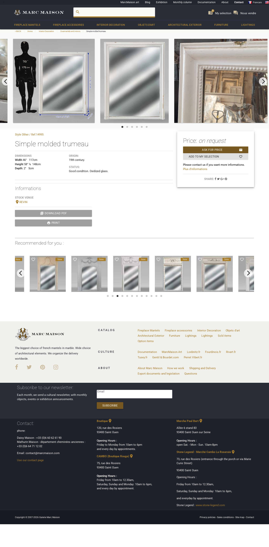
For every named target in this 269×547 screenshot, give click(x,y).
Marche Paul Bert (190, 421)
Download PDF (53, 213)
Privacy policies (208, 517)
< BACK (18, 31)
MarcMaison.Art (172, 352)
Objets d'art (146, 24)
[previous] (6, 81)
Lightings (248, 24)
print (53, 222)
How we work (175, 368)
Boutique (104, 421)
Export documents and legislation (159, 373)
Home (30, 31)
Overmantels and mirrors (70, 31)
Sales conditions (225, 517)
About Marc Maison (150, 368)
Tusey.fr (142, 357)
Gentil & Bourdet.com (165, 357)
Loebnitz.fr (193, 352)
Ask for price (222, 150)
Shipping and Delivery (202, 368)
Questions (190, 373)
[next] (263, 81)
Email (100, 391)
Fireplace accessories (68, 24)
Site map (240, 517)
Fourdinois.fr (213, 352)
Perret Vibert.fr (193, 357)
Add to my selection (216, 156)
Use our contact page (30, 460)
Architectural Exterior (185, 24)
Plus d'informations (195, 169)
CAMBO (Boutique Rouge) (115, 456)
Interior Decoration (111, 24)
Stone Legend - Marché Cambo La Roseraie (206, 452)
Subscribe (110, 405)
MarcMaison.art (129, 2)
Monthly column (182, 2)
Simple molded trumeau (96, 31)
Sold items (224, 335)
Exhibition (161, 2)
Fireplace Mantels (27, 24)
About (224, 2)
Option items (146, 341)
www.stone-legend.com (210, 505)
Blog (147, 2)
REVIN (21, 202)
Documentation (207, 2)
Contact (239, 2)
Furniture (221, 24)
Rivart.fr (231, 352)
